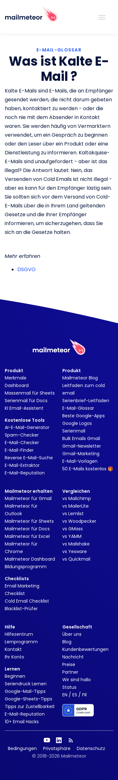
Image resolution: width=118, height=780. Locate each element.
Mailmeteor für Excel (27, 536)
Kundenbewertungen (85, 649)
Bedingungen (22, 748)
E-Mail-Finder (19, 450)
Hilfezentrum (19, 634)
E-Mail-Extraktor (22, 465)
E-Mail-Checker (22, 442)
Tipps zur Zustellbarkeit (30, 706)
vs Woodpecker (79, 521)
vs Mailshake (76, 544)
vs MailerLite (75, 506)
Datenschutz (91, 748)
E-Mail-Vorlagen (80, 461)
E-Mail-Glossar (78, 408)
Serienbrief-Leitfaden (85, 400)
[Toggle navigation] (102, 16)
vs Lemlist (73, 513)
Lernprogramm (21, 642)
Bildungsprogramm (26, 566)
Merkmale (15, 378)
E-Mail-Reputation (25, 473)
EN (64, 695)
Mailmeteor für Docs (27, 529)
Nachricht (73, 657)
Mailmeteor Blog (80, 378)
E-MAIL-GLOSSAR (59, 50)
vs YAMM (71, 536)
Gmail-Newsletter (81, 446)
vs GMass (72, 529)
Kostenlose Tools (25, 420)
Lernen (12, 669)
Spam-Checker (22, 435)
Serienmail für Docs (26, 400)
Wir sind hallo (76, 679)
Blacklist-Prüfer (21, 608)
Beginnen (15, 676)
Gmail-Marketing (80, 453)
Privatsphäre (56, 748)
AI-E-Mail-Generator (27, 427)
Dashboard (17, 385)
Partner (70, 672)
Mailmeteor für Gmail (28, 498)
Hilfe (10, 627)
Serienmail (73, 431)
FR (84, 695)
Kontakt (13, 649)
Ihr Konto (14, 657)
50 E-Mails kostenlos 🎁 (87, 469)
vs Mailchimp (76, 498)
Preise (68, 664)
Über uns (71, 634)
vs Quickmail (76, 559)
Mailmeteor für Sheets (29, 521)
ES (74, 695)
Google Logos (77, 423)
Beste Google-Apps (83, 416)
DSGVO (26, 269)
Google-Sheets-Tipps (28, 699)
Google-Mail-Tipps (25, 691)
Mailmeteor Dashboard (30, 559)
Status (69, 687)
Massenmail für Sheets (30, 393)
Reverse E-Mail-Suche (29, 458)
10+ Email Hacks (22, 721)
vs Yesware (74, 551)
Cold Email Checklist (27, 601)
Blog (66, 642)
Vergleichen (76, 491)
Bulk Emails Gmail (81, 438)
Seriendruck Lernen (26, 684)
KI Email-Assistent (24, 408)
